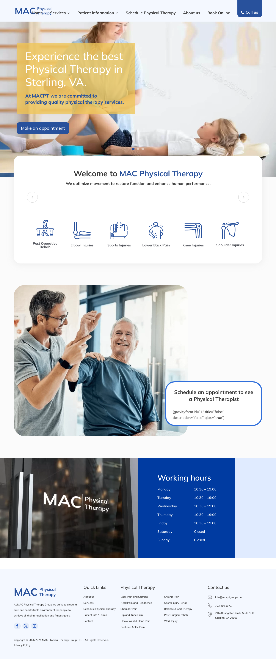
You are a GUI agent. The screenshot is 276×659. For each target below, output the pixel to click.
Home (37, 12)
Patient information (95, 12)
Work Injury (170, 621)
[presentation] (30, 198)
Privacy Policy (22, 645)
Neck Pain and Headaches (136, 602)
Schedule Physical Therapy (151, 12)
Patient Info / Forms (95, 614)
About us (191, 12)
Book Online (218, 12)
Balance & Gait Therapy (178, 608)
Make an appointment (43, 130)
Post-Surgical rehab (176, 614)
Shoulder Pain (129, 608)
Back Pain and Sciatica (134, 596)
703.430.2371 (223, 605)
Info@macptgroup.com (229, 597)
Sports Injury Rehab (175, 602)
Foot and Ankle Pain (133, 627)
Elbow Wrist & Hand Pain (135, 621)
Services (58, 12)
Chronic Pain (171, 596)
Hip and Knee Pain (132, 614)
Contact (88, 621)
